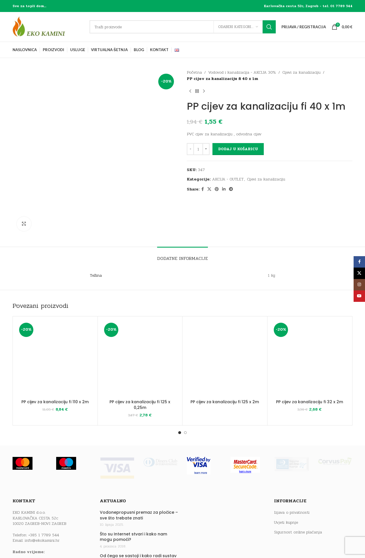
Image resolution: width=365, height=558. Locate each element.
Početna (194, 72)
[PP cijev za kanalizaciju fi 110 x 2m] (55, 317)
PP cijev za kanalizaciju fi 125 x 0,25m (140, 362)
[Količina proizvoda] (198, 149)
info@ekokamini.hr (42, 498)
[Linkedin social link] (223, 189)
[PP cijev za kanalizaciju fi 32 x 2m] (310, 317)
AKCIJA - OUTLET (228, 179)
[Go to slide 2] (185, 390)
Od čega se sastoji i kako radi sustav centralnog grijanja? (138, 516)
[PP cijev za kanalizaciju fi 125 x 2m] (225, 317)
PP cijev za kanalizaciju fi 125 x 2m (224, 360)
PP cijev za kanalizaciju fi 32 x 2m (309, 360)
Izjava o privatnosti (291, 470)
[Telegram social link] (231, 189)
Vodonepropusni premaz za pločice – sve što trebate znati (139, 473)
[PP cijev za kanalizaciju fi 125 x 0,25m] (140, 317)
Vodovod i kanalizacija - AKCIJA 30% (242, 72)
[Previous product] (190, 91)
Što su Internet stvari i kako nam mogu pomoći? (133, 495)
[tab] (182, 213)
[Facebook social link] (203, 189)
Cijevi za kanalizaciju (301, 72)
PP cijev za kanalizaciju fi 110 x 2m (55, 360)
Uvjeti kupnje (286, 480)
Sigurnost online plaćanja (298, 490)
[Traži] (183, 26)
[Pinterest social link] (216, 189)
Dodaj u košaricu (238, 149)
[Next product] (203, 91)
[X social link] (209, 189)
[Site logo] (48, 27)
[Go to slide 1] (179, 390)
